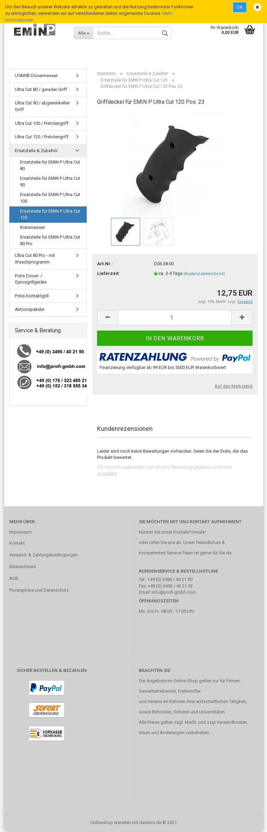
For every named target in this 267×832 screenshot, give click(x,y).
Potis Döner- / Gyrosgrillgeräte (31, 279)
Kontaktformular (189, 532)
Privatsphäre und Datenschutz (39, 590)
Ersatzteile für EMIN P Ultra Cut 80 (50, 166)
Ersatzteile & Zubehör (36, 150)
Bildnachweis (22, 567)
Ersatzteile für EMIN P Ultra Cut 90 (50, 182)
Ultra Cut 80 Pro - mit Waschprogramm (35, 259)
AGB (13, 578)
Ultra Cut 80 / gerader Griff (41, 89)
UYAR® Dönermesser (36, 75)
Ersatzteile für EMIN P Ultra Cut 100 (50, 198)
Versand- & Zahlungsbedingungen (43, 555)
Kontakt (17, 543)
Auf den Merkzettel (233, 386)
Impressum (20, 532)
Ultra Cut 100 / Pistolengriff (41, 123)
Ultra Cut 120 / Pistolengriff (41, 137)
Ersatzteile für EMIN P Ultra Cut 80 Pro (50, 241)
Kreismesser (32, 227)
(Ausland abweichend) (204, 274)
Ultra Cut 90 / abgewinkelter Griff (42, 106)
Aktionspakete (29, 309)
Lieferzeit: (108, 273)
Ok (240, 7)
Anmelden (107, 473)
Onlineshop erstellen (110, 822)
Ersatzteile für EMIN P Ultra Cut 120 (50, 214)
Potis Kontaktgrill (32, 295)
